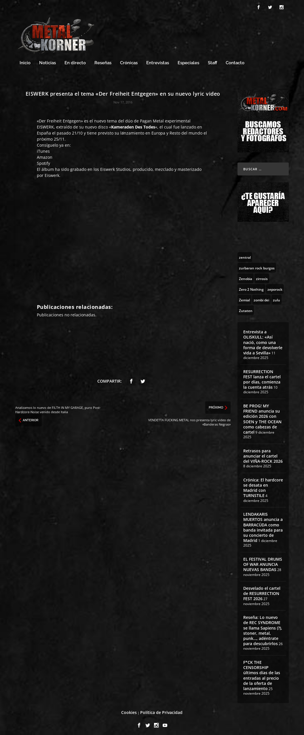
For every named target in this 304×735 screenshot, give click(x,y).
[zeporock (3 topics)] (275, 286)
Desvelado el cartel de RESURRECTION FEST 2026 (261, 591)
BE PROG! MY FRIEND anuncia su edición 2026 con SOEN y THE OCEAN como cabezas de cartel (262, 416)
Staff (212, 60)
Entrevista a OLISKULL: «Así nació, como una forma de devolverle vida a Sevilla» (262, 339)
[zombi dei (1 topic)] (261, 297)
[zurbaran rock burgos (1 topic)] (257, 265)
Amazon (44, 154)
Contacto (235, 60)
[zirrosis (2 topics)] (261, 276)
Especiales (188, 60)
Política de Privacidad (161, 710)
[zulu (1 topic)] (276, 297)
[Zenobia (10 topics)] (246, 276)
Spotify (43, 160)
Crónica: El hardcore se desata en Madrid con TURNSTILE (263, 485)
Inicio (25, 60)
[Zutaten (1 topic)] (246, 308)
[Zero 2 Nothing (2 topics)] (251, 286)
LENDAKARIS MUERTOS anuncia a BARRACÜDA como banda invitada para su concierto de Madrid (263, 525)
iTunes (43, 148)
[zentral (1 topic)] (245, 254)
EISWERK (45, 124)
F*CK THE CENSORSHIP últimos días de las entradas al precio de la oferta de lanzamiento (261, 673)
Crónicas (129, 60)
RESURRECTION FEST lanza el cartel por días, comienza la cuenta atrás (262, 377)
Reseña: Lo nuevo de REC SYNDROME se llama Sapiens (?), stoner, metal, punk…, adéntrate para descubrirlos (262, 628)
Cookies (129, 710)
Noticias (47, 60)
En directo (75, 60)
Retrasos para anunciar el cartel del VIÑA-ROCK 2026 (263, 453)
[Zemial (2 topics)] (244, 297)
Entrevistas (157, 60)
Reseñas (102, 60)
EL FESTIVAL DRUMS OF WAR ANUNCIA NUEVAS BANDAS (262, 562)
